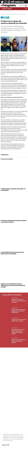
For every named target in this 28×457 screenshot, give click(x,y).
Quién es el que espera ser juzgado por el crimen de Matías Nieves (18, 311)
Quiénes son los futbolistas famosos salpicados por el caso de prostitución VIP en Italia (13, 285)
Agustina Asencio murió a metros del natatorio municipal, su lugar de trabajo (18, 332)
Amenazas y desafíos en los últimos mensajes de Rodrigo (19, 341)
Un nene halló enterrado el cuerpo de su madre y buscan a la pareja (12, 253)
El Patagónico (4, 14)
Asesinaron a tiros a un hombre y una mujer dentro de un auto (19, 301)
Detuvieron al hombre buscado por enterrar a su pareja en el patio (13, 221)
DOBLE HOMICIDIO (15, 297)
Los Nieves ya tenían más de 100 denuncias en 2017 (19, 320)
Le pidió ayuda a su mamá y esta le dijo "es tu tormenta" (13, 189)
